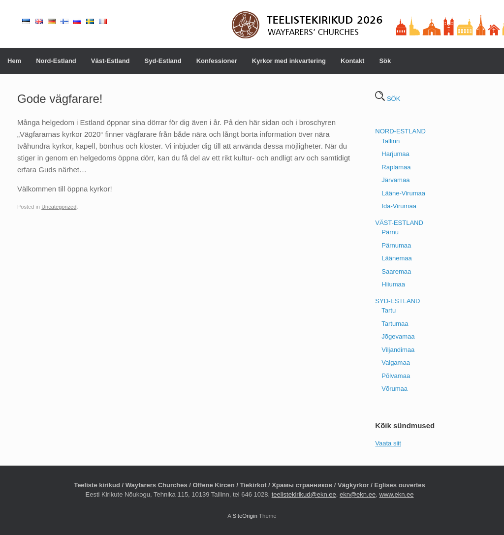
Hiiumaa (393, 284)
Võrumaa (394, 388)
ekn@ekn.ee (358, 494)
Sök (385, 60)
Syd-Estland (163, 60)
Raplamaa (395, 167)
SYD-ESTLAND (397, 301)
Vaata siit (388, 443)
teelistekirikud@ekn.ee (304, 494)
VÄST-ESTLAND (399, 222)
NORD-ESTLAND (400, 131)
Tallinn (390, 141)
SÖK (387, 98)
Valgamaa (395, 362)
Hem (14, 60)
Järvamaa (395, 180)
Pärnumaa (396, 245)
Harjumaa (395, 153)
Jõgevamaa (397, 336)
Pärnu (390, 232)
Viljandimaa (397, 349)
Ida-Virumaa (398, 206)
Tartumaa (394, 323)
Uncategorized (58, 207)
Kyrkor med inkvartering (289, 60)
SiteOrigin (244, 516)
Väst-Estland (110, 60)
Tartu (388, 310)
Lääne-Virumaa (403, 193)
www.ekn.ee (396, 494)
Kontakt (352, 60)
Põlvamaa (395, 375)
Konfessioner (216, 60)
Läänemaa (396, 258)
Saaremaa (396, 271)
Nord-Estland (56, 60)
